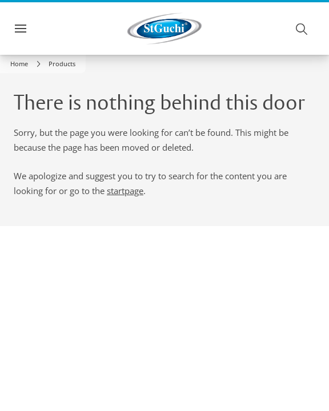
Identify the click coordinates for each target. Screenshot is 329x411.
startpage (125, 190)
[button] (62, 64)
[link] (27, 64)
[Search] (302, 28)
